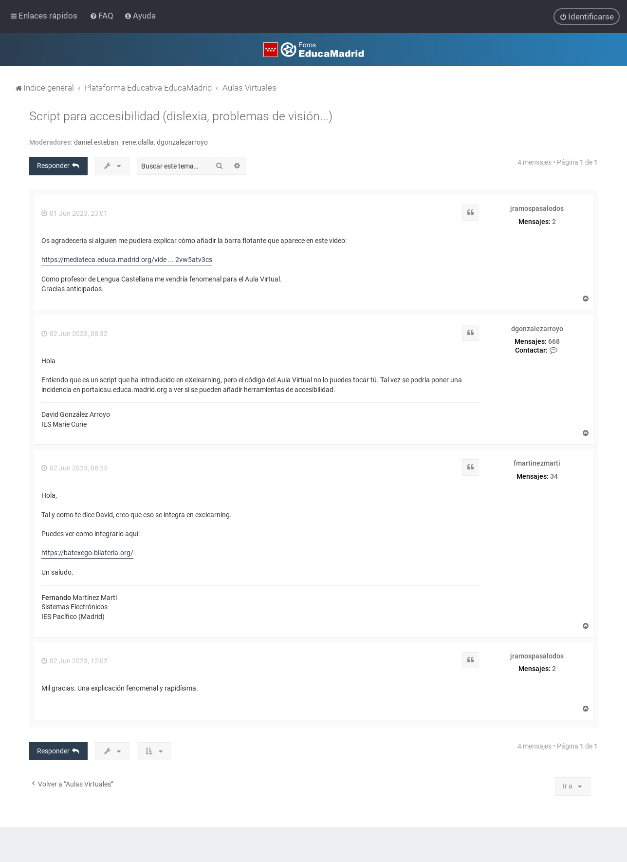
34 (554, 476)
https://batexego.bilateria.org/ (87, 552)
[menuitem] (102, 15)
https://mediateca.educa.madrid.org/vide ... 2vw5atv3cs (126, 259)
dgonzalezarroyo (182, 142)
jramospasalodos (537, 208)
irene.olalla (137, 142)
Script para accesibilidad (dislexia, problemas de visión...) (180, 116)
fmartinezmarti (537, 463)
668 (554, 341)
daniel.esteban (96, 142)
